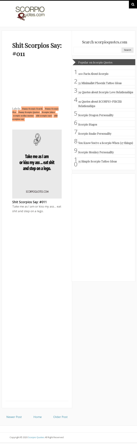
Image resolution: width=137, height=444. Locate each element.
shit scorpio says (44, 115)
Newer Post (14, 417)
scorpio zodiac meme (23, 115)
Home (37, 417)
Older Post (60, 417)
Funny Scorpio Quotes (28, 112)
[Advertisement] (37, 82)
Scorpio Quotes (36, 437)
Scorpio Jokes (48, 112)
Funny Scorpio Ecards (32, 108)
